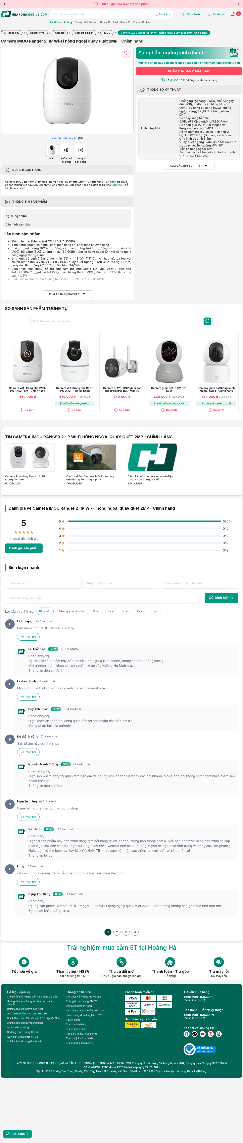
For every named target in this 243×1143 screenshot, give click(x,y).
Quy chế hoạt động (18, 1027)
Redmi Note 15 (121, 22)
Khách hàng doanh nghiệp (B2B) (84, 1015)
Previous (4, 4)
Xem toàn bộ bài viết (64, 294)
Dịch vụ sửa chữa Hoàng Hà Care (85, 1010)
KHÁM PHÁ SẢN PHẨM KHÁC (189, 71)
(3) (28, 1134)
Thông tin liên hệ (78, 992)
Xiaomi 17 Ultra (142, 22)
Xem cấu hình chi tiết (186, 165)
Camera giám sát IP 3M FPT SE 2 (169, 390)
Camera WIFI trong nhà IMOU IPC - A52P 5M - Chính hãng (27, 390)
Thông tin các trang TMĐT (81, 1001)
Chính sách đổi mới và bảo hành (25, 1008)
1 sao (154, 611)
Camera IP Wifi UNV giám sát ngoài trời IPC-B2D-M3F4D (122, 390)
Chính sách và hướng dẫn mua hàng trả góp (32, 996)
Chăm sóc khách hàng (79, 1005)
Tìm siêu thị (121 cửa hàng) (81, 1033)
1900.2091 (117, 184)
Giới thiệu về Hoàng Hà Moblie (83, 996)
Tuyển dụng (73, 1019)
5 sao (96, 611)
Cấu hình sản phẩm (19, 224)
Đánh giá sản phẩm (24, 548)
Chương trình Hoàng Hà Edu (23, 1032)
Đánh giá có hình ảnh (72, 611)
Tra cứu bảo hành (76, 1029)
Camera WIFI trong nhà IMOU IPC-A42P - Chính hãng (74, 390)
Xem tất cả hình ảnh (64, 138)
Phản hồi (28, 636)
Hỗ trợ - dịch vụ (18, 992)
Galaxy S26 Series (85, 22)
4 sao (111, 611)
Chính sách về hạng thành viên (24, 1041)
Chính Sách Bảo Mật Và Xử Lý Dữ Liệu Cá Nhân (34, 1018)
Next (239, 4)
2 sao (140, 611)
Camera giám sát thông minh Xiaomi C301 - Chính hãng (216, 390)
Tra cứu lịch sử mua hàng (80, 1038)
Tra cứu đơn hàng (76, 1024)
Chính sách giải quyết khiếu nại (25, 1022)
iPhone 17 (104, 22)
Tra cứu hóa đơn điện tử (79, 1042)
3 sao (125, 611)
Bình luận (45, 611)
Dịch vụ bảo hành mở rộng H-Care (27, 1013)
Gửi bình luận (221, 598)
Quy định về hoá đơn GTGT (22, 1036)
